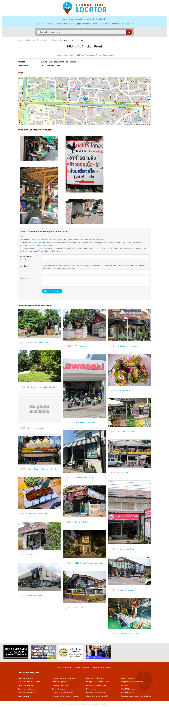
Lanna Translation (127, 549)
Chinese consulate (36, 428)
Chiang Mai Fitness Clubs (60, 685)
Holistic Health (91, 689)
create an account (68, 55)
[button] (84, 98)
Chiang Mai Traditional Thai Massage (64, 678)
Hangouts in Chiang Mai (25, 685)
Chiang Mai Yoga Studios (60, 682)
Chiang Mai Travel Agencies (95, 678)
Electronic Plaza (35, 596)
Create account (75, 19)
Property (115, 24)
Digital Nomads (83, 24)
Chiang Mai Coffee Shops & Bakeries (29, 682)
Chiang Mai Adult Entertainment (62, 696)
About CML (101, 19)
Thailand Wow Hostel (129, 634)
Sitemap (102, 667)
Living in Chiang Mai (64, 24)
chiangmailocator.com (73, 704)
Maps (38, 24)
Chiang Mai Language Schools (96, 692)
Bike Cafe (32, 554)
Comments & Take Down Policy (44, 245)
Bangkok (76, 696)
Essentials (47, 24)
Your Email (24, 266)
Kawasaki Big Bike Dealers (86, 422)
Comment (24, 278)
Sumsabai (124, 472)
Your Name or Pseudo (26, 258)
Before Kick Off (81, 522)
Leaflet (127, 124)
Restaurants (30, 40)
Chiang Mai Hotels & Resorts (27, 692)
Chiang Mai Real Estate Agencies (62, 692)
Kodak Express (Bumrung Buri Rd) (43, 469)
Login (57, 55)
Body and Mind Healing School (41, 387)
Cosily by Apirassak (128, 346)
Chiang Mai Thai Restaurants (49, 40)
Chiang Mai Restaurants (25, 678)
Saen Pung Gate (127, 590)
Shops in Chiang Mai (127, 692)
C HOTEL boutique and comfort (88, 563)
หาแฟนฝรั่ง (127, 24)
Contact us (85, 667)
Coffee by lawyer (127, 431)
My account (89, 19)
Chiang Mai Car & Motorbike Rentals (97, 682)
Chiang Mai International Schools (96, 696)
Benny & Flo (80, 607)
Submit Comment (52, 291)
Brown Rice (125, 390)
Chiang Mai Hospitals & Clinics (96, 685)
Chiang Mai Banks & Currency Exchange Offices (136, 696)
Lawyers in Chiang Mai (128, 678)
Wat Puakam (80, 346)
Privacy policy (94, 667)
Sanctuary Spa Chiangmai (39, 342)
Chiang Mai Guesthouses (26, 689)
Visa (105, 24)
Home (64, 19)
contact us (110, 55)
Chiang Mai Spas (23, 696)
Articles (96, 24)
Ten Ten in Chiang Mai (37, 513)
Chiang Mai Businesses (128, 689)
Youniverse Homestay (84, 477)
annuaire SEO (102, 704)
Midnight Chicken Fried (73, 40)
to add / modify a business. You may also (90, 55)
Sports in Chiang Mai (58, 689)
